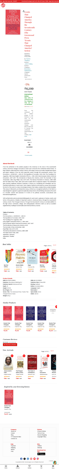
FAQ (12, 451)
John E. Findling (28, 64)
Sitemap (39, 447)
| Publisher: (28, 69)
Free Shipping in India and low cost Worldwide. (28, 102)
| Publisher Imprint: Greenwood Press (27, 75)
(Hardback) (27, 53)
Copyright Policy (41, 436)
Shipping (13, 447)
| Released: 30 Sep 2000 (27, 56)
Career (13, 433)
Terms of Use (40, 433)
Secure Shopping (42, 435)
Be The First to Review (10, 344)
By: (27, 59)
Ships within (28, 98)
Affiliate (39, 446)
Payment (13, 446)
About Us (13, 431)
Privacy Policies (41, 431)
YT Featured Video (16, 436)
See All (54, 245)
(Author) (26, 62)
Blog (12, 435)
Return (13, 449)
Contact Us (14, 438)
